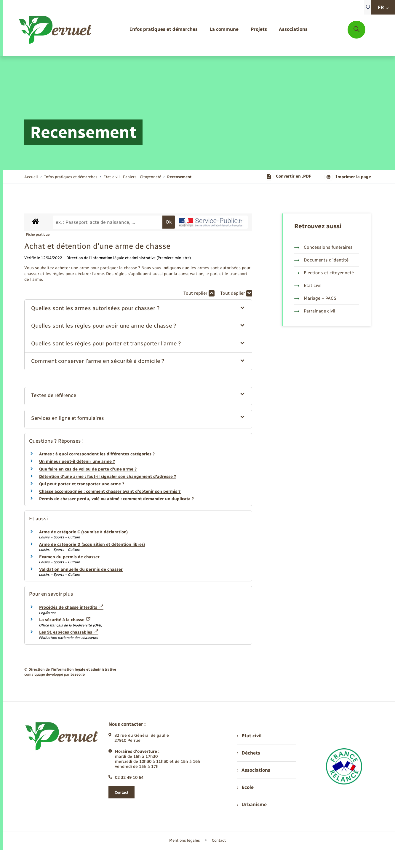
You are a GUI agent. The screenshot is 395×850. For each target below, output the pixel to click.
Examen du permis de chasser (70, 556)
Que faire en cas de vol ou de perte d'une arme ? (88, 469)
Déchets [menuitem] (248, 753)
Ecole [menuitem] (245, 787)
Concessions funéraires (323, 247)
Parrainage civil (314, 311)
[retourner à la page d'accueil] (55, 29)
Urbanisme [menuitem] (252, 804)
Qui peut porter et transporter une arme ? (81, 484)
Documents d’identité (321, 260)
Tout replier (199, 293)
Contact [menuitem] (219, 840)
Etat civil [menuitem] (249, 736)
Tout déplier (236, 293)
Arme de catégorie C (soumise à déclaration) (83, 532)
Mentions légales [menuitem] (184, 840)
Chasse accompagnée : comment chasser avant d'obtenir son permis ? (109, 491)
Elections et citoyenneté (324, 272)
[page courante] (179, 177)
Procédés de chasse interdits (71, 607)
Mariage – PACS (315, 298)
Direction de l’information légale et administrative (72, 669)
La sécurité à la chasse (65, 619)
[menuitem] (164, 29)
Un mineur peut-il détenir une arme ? (77, 461)
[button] (138, 308)
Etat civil (308, 285)
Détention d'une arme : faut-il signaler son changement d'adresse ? (107, 476)
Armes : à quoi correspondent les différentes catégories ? (97, 454)
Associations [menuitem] (253, 770)
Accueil (31, 177)
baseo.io (78, 674)
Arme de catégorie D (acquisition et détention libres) (92, 544)
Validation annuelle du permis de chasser (81, 569)
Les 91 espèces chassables (68, 632)
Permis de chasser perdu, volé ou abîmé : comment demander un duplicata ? (116, 498)
